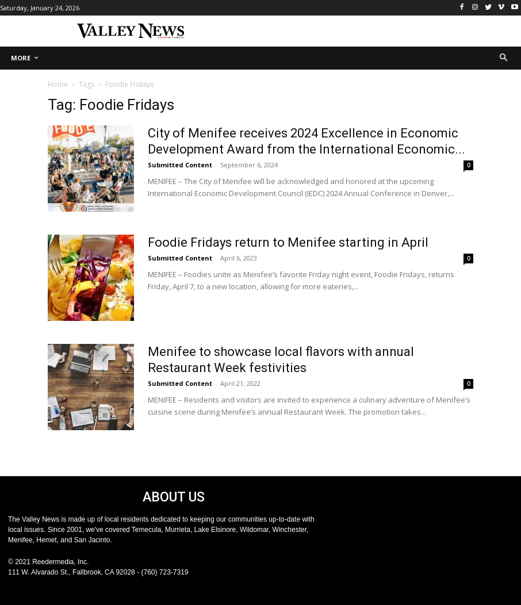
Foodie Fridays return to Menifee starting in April (288, 242)
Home (58, 84)
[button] (504, 58)
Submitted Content (180, 164)
